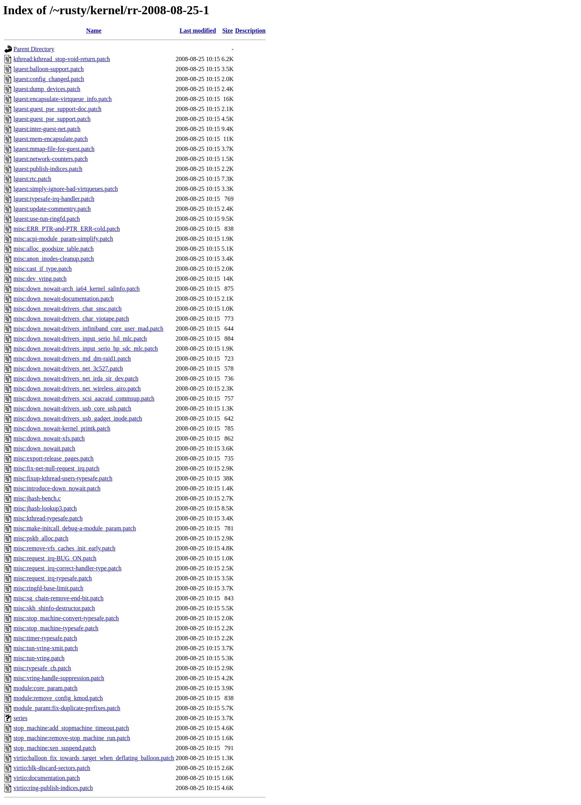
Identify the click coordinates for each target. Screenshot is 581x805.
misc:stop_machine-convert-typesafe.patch (66, 618)
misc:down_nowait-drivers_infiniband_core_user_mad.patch (88, 328)
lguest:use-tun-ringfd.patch (46, 218)
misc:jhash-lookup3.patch (45, 508)
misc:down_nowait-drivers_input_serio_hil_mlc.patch (80, 338)
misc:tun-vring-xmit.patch (45, 648)
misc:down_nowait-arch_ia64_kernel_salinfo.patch (76, 288)
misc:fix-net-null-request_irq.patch (56, 468)
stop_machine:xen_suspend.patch (54, 748)
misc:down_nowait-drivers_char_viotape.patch (71, 318)
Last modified (198, 30)
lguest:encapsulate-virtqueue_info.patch (62, 99)
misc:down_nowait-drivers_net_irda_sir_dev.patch (75, 378)
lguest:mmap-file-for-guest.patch (54, 149)
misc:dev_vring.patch (40, 278)
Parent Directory (33, 49)
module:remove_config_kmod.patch (58, 698)
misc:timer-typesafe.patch (45, 638)
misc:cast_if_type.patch (42, 268)
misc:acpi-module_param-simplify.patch (63, 238)
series (20, 718)
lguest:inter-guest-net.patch (46, 129)
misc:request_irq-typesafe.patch (52, 578)
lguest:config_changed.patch (48, 79)
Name (94, 30)
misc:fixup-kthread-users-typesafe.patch (62, 478)
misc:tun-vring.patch (39, 658)
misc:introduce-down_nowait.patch (56, 488)
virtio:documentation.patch (46, 778)
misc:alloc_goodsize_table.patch (53, 248)
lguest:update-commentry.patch (52, 208)
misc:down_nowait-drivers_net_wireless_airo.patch (77, 388)
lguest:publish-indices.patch (47, 169)
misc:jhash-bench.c (37, 498)
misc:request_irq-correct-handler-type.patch (67, 568)
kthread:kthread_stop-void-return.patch (61, 59)
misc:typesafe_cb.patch (42, 668)
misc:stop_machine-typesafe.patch (55, 628)
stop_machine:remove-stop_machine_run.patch (71, 738)
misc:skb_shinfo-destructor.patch (54, 608)
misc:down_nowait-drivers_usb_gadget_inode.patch (77, 418)
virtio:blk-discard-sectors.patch (51, 768)
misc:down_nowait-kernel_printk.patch (61, 428)
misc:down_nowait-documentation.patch (63, 298)
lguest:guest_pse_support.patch (51, 119)
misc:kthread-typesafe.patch (48, 518)
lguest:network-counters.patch (50, 159)
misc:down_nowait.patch (44, 448)
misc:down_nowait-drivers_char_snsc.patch (67, 308)
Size (227, 30)
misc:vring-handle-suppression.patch (58, 678)
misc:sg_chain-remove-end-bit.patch (58, 598)
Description (250, 30)
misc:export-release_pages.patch (53, 458)
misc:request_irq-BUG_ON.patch (55, 558)
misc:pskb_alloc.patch (40, 538)
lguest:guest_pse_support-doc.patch (57, 109)
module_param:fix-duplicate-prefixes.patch (66, 708)
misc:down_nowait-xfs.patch (49, 438)
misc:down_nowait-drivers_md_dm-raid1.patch (72, 358)
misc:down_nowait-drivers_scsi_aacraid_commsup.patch (84, 398)
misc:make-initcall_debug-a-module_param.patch (74, 528)
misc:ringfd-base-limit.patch (48, 588)
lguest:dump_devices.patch (46, 89)
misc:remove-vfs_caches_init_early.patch (64, 548)
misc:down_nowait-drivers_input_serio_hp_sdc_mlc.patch (85, 348)
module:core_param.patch (45, 688)
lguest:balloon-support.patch (48, 69)
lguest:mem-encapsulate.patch (50, 139)
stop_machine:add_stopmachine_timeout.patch (71, 728)
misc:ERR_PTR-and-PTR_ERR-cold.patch (66, 228)
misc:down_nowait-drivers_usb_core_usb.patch (72, 408)
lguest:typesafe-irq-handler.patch (53, 198)
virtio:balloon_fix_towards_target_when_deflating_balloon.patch (93, 758)
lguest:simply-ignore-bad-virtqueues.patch (65, 189)
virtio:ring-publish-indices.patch (53, 788)
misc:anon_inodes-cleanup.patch (53, 258)
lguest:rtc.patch (32, 179)
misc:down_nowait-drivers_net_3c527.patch (68, 368)
